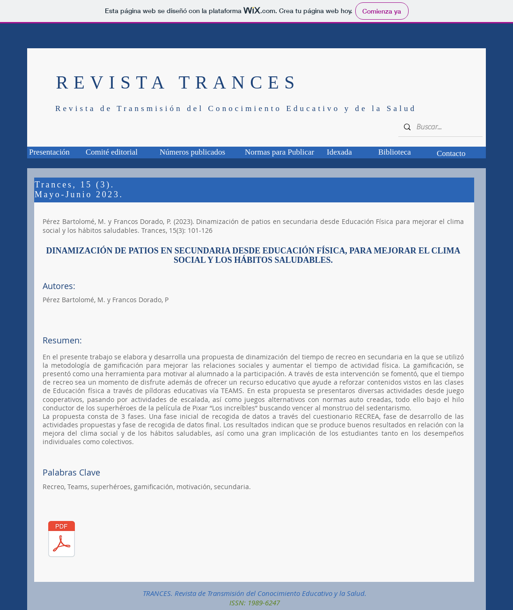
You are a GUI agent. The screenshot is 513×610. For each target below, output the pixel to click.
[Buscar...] (439, 127)
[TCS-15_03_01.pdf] (61, 540)
